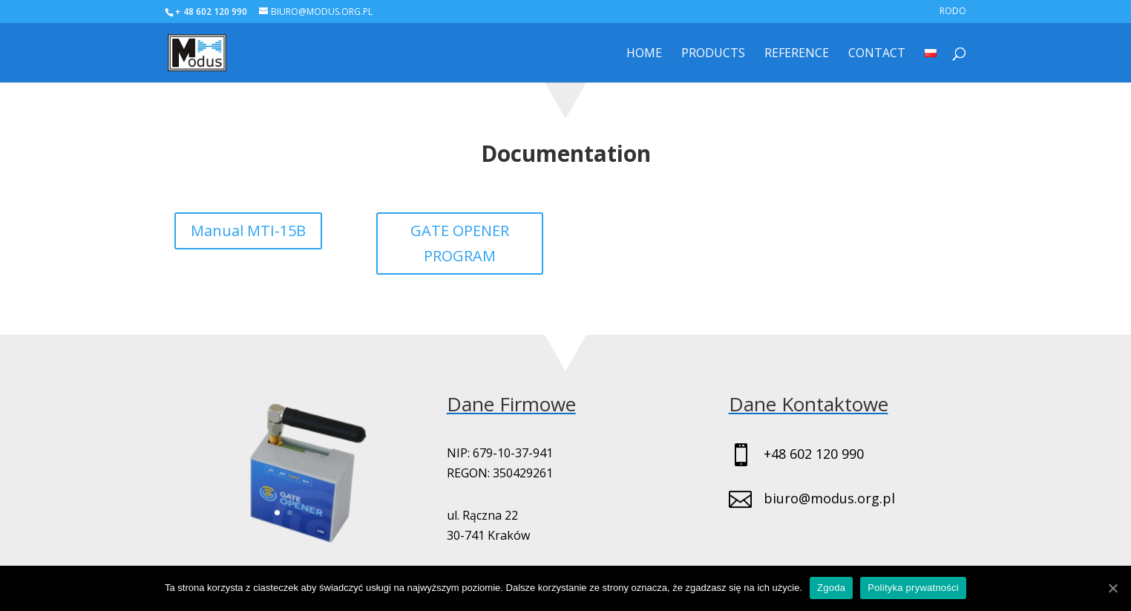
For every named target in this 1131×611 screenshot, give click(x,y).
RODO (953, 12)
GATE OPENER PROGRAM (459, 243)
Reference (796, 54)
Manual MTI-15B (248, 230)
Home (644, 54)
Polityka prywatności (913, 587)
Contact (876, 54)
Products (713, 54)
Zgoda (831, 587)
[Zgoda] (1112, 588)
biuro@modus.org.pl (829, 498)
